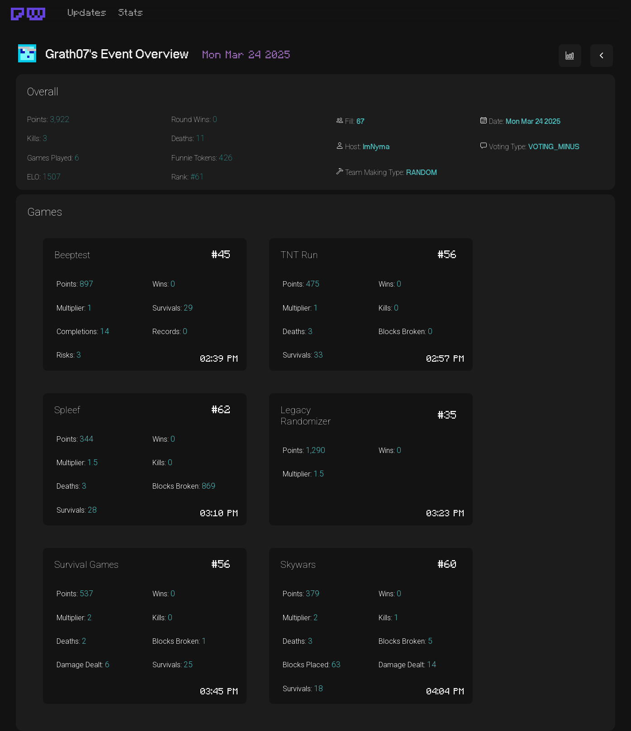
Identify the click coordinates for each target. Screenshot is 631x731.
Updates (87, 13)
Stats (131, 13)
